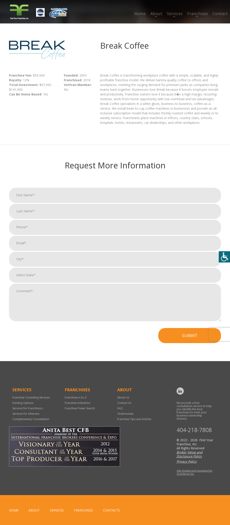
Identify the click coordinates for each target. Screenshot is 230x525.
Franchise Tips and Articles (134, 419)
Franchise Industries (77, 403)
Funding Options (23, 403)
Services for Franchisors (27, 408)
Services (175, 13)
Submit (190, 338)
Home (140, 13)
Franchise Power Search (80, 408)
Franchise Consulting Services (31, 397)
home (13, 510)
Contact (220, 13)
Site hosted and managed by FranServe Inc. (194, 472)
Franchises (197, 13)
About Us (123, 397)
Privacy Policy (187, 461)
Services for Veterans (25, 414)
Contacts (111, 510)
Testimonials (125, 414)
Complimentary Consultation (30, 419)
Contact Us (124, 403)
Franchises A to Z (76, 397)
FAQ (120, 408)
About (156, 13)
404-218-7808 (194, 430)
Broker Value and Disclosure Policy (189, 454)
